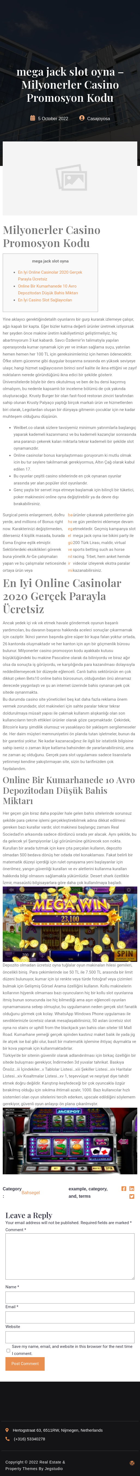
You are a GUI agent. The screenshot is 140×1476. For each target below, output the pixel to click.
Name (12, 1286)
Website (12, 1326)
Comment (15, 1229)
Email (11, 1306)
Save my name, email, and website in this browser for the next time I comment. (72, 1350)
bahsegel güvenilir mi (70, 542)
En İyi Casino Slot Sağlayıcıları (45, 300)
